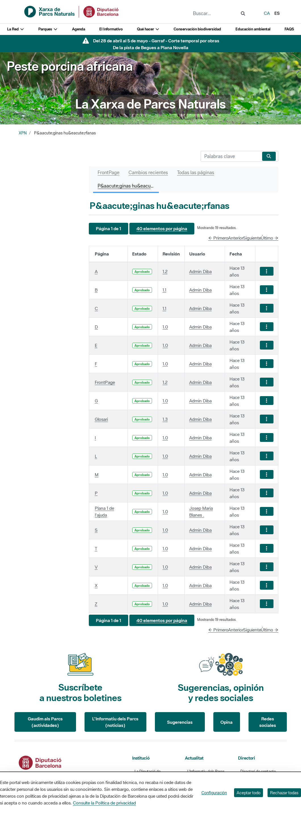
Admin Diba (200, 271)
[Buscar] (230, 156)
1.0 (165, 327)
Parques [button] (48, 29)
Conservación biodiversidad (197, 29)
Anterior (235, 238)
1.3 (165, 419)
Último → (269, 238)
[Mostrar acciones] (266, 271)
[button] (108, 228)
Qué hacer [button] (148, 29)
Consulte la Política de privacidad (104, 803)
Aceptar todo (248, 792)
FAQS (289, 29)
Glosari (101, 419)
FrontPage (105, 382)
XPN (23, 133)
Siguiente (252, 238)
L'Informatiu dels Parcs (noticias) (115, 722)
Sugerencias (180, 722)
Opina (226, 722)
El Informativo (111, 29)
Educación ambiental (252, 29)
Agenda (78, 29)
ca (267, 13)
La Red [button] (15, 29)
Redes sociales (267, 722)
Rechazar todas (284, 792)
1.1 (164, 290)
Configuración (214, 792)
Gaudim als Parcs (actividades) (45, 722)
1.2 (165, 271)
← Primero (218, 238)
